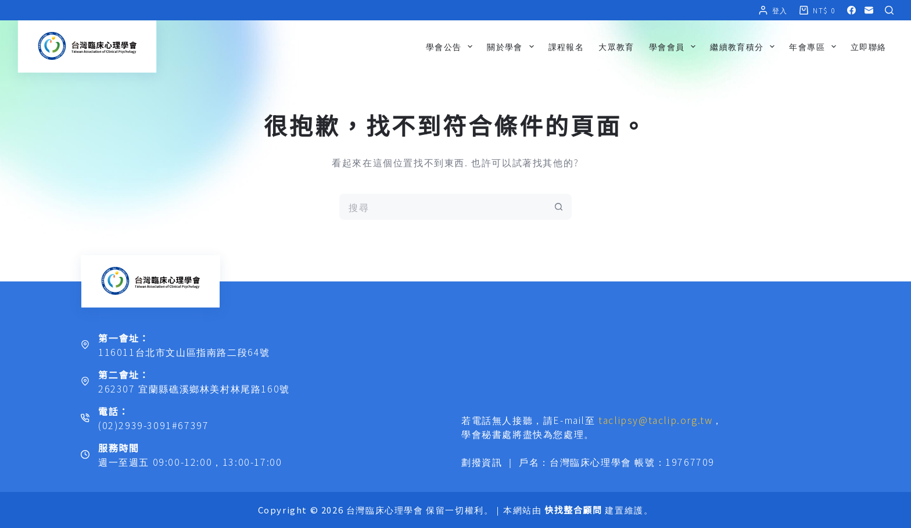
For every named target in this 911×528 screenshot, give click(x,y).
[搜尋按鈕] (559, 207)
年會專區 (814, 46)
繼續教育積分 (744, 46)
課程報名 (566, 46)
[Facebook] (851, 10)
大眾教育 (616, 46)
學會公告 (451, 46)
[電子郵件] (869, 10)
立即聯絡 (869, 46)
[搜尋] (889, 10)
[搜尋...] (442, 207)
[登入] (773, 10)
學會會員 (674, 46)
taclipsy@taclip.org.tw (655, 420)
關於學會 (512, 46)
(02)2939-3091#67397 (153, 425)
